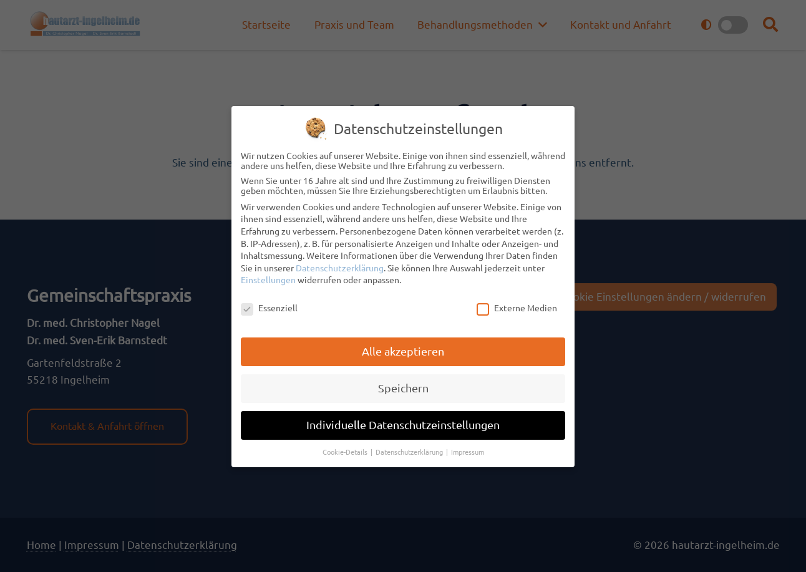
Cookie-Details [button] (346, 450)
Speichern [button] (403, 386)
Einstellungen (268, 279)
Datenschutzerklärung (340, 266)
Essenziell (269, 307)
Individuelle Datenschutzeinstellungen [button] (403, 423)
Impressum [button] (467, 450)
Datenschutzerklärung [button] (410, 450)
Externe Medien (517, 307)
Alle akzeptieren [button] (403, 350)
